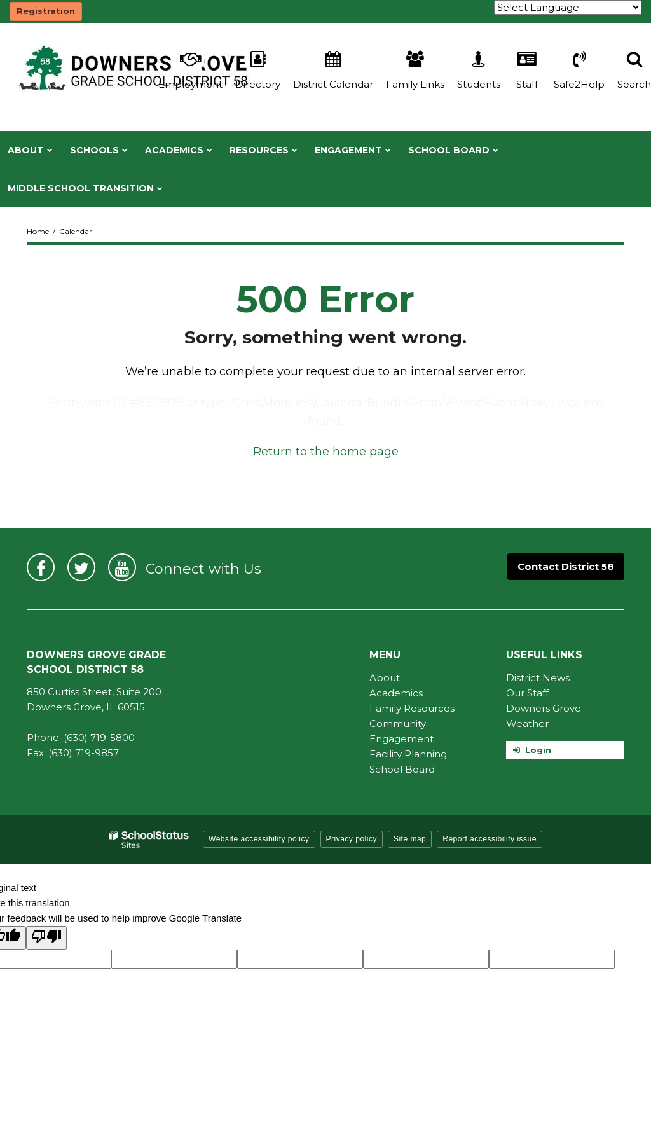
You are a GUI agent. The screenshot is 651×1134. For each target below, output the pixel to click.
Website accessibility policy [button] (259, 838)
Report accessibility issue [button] (489, 838)
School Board (402, 769)
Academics (396, 693)
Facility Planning (408, 754)
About (384, 678)
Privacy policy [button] (351, 838)
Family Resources (412, 708)
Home (38, 231)
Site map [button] (410, 838)
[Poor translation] (46, 938)
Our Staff (527, 693)
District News (538, 678)
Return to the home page (326, 452)
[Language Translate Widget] (567, 7)
